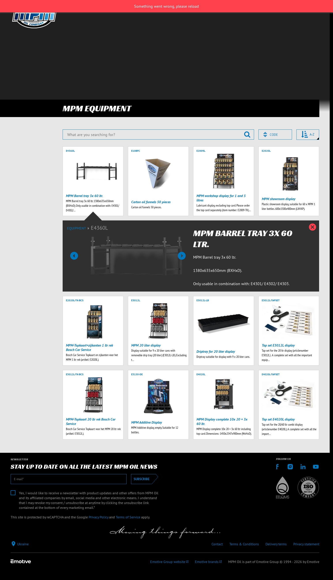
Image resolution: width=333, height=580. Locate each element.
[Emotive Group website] (169, 561)
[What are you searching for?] (158, 134)
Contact (217, 544)
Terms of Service (128, 517)
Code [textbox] (274, 134)
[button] (74, 256)
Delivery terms (276, 544)
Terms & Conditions (244, 544)
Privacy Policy (98, 517)
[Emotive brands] (208, 561)
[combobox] (275, 134)
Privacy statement (306, 544)
